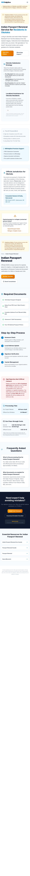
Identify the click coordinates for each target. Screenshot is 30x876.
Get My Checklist (8, 276)
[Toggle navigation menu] (27, 2)
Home (2, 253)
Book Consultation (9, 281)
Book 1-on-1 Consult (15, 511)
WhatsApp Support (20, 53)
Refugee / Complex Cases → (15, 230)
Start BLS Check (6, 53)
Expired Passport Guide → (14, 228)
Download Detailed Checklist (15, 516)
